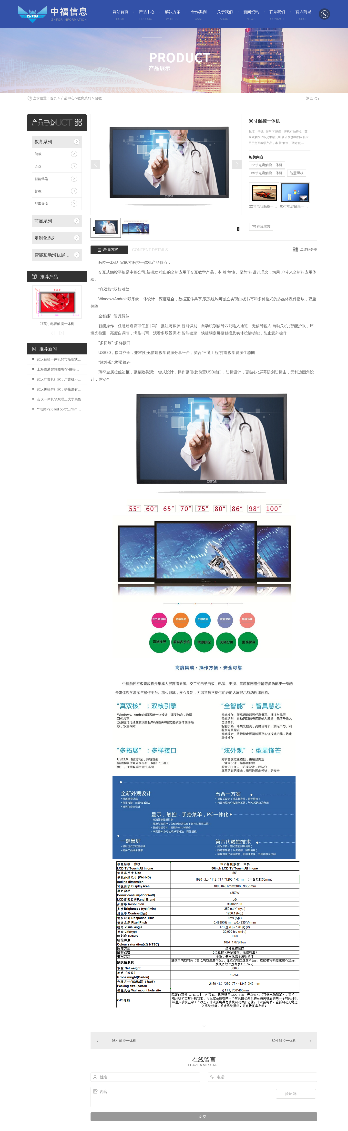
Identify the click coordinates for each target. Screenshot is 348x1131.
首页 (53, 98)
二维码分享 (308, 249)
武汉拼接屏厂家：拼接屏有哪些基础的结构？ (59, 389)
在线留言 (261, 227)
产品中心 (67, 98)
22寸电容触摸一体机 (267, 165)
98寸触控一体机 (124, 1041)
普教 (98, 98)
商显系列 (43, 221)
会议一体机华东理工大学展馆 (59, 399)
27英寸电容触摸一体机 (57, 324)
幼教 (38, 154)
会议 (38, 166)
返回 (312, 98)
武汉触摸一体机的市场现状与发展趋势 (59, 359)
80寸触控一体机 (284, 1041)
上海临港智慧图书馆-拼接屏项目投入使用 (59, 369)
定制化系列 (45, 238)
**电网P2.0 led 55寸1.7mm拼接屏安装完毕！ (59, 409)
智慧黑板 (297, 173)
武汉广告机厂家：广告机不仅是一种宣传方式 (59, 379)
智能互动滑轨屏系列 (53, 255)
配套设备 (41, 204)
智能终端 (41, 179)
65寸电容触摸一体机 (267, 173)
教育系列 (84, 98)
